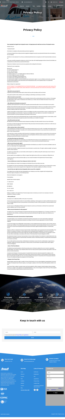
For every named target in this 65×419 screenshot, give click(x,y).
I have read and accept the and (16, 334)
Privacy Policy (19, 334)
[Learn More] (7, 360)
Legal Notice (26, 334)
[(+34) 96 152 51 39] (55, 6)
